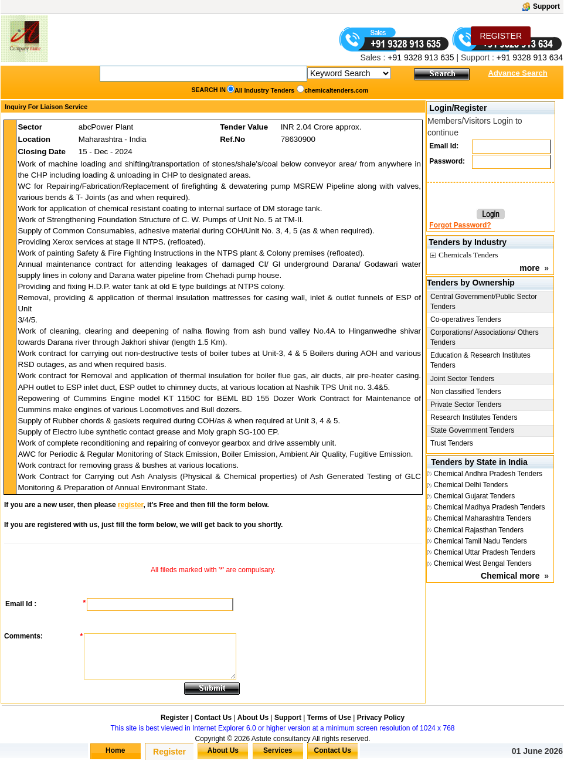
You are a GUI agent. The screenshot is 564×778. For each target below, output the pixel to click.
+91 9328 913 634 (530, 57)
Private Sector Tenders (465, 404)
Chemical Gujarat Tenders (474, 496)
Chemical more (510, 575)
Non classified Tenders (465, 392)
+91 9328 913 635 (419, 57)
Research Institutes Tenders (474, 417)
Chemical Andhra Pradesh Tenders (488, 474)
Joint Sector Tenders (462, 379)
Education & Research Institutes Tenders (480, 360)
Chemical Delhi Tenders (471, 485)
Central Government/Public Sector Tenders (483, 302)
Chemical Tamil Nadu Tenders (480, 541)
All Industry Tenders (264, 90)
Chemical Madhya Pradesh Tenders (489, 507)
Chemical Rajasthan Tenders (479, 530)
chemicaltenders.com (336, 90)
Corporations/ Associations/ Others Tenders (484, 337)
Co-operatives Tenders (465, 319)
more (529, 268)
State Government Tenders (472, 430)
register (130, 505)
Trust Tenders (451, 443)
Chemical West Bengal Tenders (483, 563)
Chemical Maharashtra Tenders (483, 518)
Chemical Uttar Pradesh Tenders (484, 552)
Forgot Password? (460, 225)
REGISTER (501, 35)
